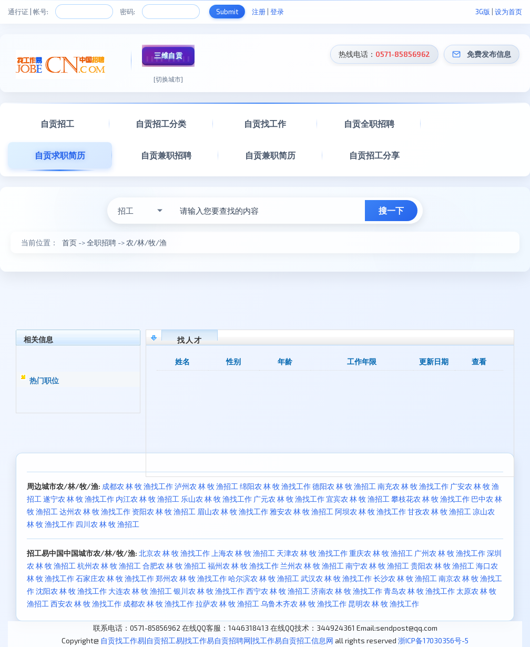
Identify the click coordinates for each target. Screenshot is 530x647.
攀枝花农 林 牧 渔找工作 (430, 498)
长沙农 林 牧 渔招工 (405, 578)
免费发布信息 (489, 53)
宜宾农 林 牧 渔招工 (358, 498)
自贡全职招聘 (369, 123)
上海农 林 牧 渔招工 (243, 553)
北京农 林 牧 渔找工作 (174, 553)
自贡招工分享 (374, 155)
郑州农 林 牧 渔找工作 (191, 578)
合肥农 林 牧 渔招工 (174, 565)
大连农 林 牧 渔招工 (140, 590)
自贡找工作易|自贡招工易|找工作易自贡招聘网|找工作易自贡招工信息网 (216, 640)
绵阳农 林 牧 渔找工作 (275, 486)
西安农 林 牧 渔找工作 (85, 603)
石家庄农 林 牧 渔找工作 (115, 578)
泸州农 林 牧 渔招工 (206, 486)
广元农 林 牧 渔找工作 (288, 498)
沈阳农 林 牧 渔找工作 (71, 590)
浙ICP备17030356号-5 (433, 640)
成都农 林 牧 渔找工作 (137, 486)
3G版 (482, 11)
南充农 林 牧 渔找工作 (413, 486)
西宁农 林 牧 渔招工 (278, 590)
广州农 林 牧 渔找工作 (449, 553)
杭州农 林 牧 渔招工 (109, 565)
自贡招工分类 (161, 123)
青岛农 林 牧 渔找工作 (419, 590)
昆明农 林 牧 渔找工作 (383, 603)
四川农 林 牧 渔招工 (107, 524)
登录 (277, 11)
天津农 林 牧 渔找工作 (312, 553)
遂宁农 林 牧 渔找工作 (78, 498)
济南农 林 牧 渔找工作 (346, 590)
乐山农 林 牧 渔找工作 (216, 498)
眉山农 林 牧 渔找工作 (232, 511)
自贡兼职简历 (270, 155)
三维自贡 (168, 55)
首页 (69, 242)
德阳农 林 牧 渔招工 (344, 486)
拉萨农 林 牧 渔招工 (227, 603)
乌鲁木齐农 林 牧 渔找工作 (303, 603)
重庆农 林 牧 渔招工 (381, 553)
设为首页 (508, 11)
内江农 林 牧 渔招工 (147, 498)
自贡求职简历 (60, 155)
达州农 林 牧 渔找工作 (94, 511)
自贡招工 (57, 123)
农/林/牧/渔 (146, 242)
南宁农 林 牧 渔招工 (377, 565)
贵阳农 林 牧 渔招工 (442, 565)
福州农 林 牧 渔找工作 (243, 565)
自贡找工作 (265, 123)
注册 (259, 11)
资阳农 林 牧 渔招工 (164, 511)
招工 (126, 210)
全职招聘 (101, 242)
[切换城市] (168, 79)
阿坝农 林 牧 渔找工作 (370, 511)
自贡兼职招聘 (166, 155)
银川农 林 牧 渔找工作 (209, 590)
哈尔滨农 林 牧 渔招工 (263, 578)
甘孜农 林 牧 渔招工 (439, 511)
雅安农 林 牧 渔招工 (301, 511)
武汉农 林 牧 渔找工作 (336, 578)
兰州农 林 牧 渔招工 (312, 565)
